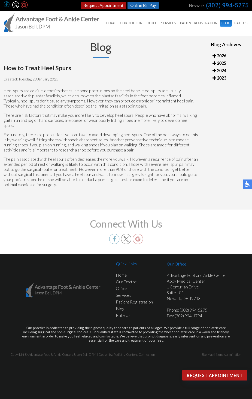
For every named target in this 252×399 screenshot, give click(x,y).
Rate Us (241, 23)
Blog (226, 23)
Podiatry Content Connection (134, 354)
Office (151, 23)
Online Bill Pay (143, 5)
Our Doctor (131, 23)
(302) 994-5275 (227, 5)
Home (111, 23)
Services (168, 23)
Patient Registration (198, 23)
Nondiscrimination (229, 354)
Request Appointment (103, 5)
